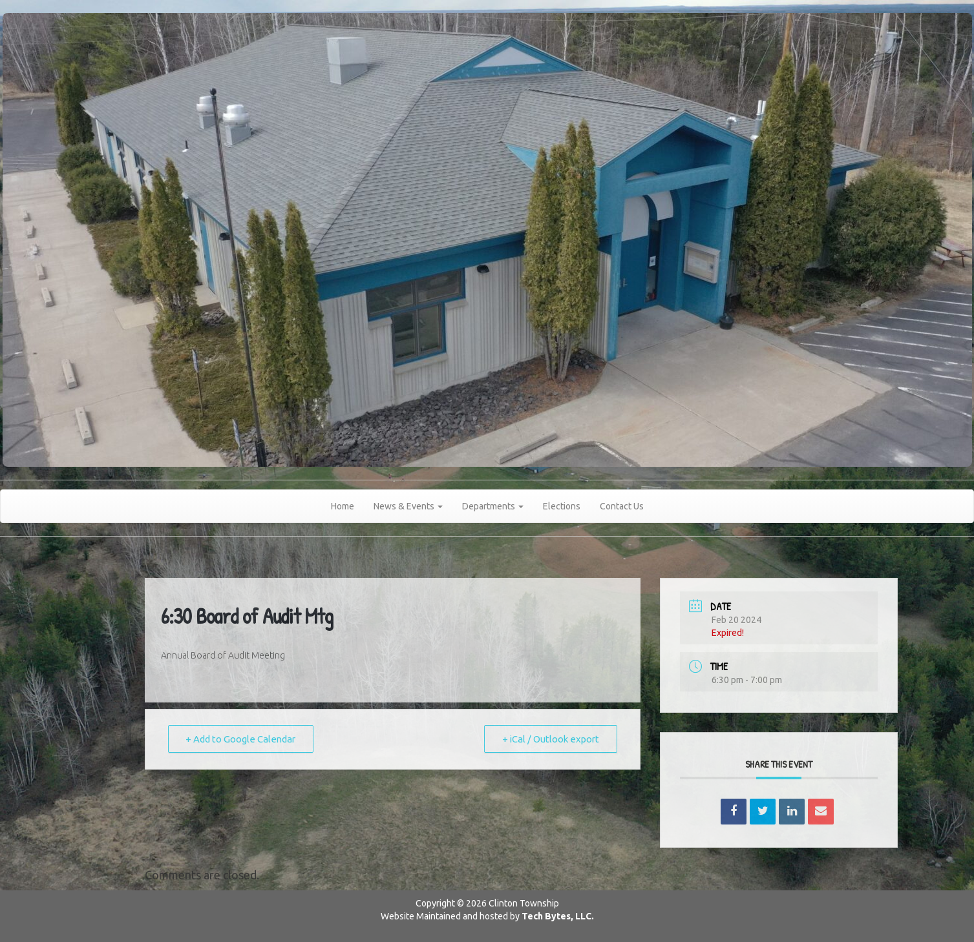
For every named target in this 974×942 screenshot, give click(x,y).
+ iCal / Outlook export (548, 738)
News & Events (408, 506)
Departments (493, 506)
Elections (561, 506)
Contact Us (622, 506)
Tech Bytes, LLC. (558, 916)
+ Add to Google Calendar (242, 738)
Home (342, 506)
